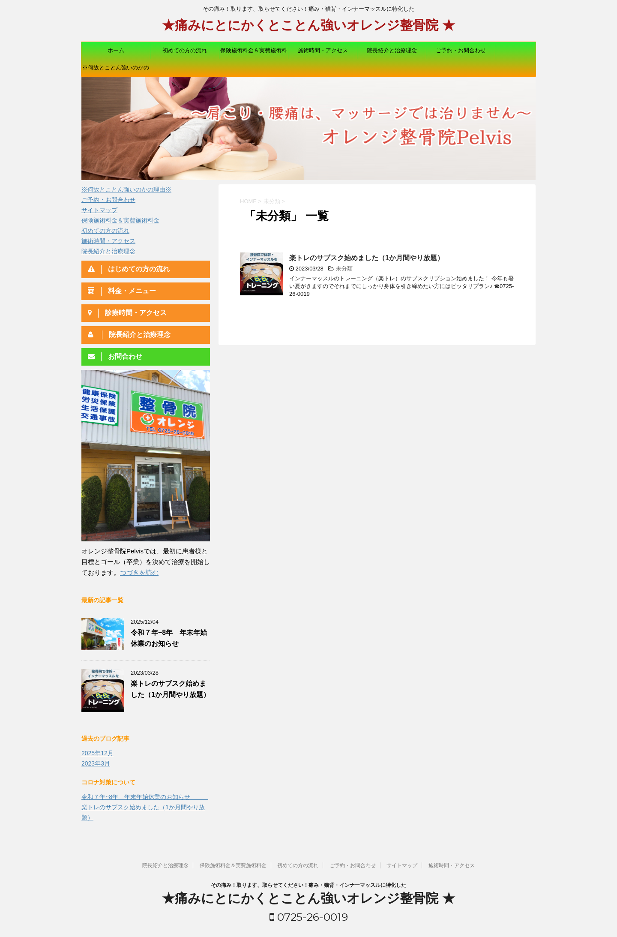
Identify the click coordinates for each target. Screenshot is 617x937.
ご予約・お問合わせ (461, 50)
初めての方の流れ (184, 50)
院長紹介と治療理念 (392, 50)
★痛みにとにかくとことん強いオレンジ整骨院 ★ (308, 26)
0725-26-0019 (309, 916)
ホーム (116, 50)
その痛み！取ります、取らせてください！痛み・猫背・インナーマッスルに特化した (308, 885)
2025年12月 (97, 753)
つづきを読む (139, 572)
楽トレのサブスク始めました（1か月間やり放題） (366, 257)
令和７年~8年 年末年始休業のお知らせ (144, 796)
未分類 (344, 268)
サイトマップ (99, 210)
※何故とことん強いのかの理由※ (115, 70)
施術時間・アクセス (323, 50)
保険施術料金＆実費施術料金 (253, 53)
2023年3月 (95, 763)
